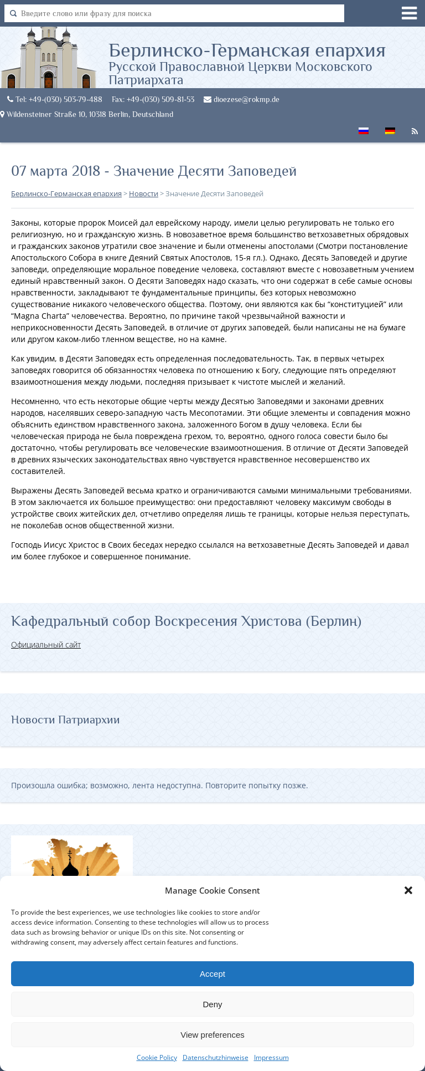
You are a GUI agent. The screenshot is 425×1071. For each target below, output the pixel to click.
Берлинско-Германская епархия (266, 62)
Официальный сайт (46, 644)
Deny (212, 1004)
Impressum (271, 1057)
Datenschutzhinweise (215, 1057)
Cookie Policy (157, 1057)
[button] (408, 890)
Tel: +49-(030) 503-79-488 (54, 99)
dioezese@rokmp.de (241, 99)
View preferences (212, 1034)
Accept (212, 973)
